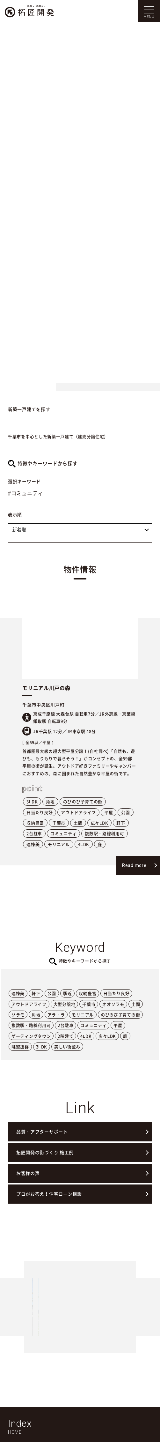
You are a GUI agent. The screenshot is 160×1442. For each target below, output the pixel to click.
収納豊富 (35, 823)
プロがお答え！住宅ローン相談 (49, 1194)
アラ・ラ (56, 1015)
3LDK (32, 801)
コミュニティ (63, 833)
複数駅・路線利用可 (104, 833)
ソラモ (18, 1015)
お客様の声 (28, 1173)
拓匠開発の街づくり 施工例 (45, 1152)
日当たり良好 (39, 812)
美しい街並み (67, 1046)
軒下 (120, 823)
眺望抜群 (20, 1046)
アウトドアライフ (78, 812)
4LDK (83, 844)
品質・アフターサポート (42, 1131)
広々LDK (99, 823)
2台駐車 (34, 833)
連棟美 (33, 844)
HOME (15, 1432)
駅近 (67, 993)
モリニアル (59, 844)
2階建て (65, 1036)
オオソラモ (113, 1004)
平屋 (108, 812)
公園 (125, 812)
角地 (50, 801)
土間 (78, 823)
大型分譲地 (65, 1004)
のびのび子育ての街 (82, 801)
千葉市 (58, 823)
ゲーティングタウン (31, 1036)
